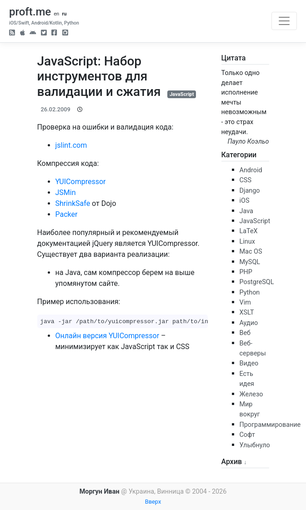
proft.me (30, 11)
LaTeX (249, 231)
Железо (251, 394)
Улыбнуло (255, 445)
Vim (245, 302)
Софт (247, 435)
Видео (249, 363)
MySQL (250, 262)
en (56, 14)
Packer (66, 214)
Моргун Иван (100, 491)
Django (250, 191)
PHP (246, 272)
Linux (247, 241)
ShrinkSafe (72, 203)
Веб (245, 333)
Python (250, 292)
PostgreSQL (257, 282)
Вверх (153, 501)
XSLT (247, 312)
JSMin (65, 192)
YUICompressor (80, 181)
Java (246, 211)
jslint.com (71, 145)
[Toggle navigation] (284, 21)
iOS (245, 201)
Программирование (270, 425)
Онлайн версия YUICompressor (107, 335)
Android (251, 170)
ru (64, 14)
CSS (245, 180)
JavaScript (182, 94)
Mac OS (251, 251)
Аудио (249, 323)
